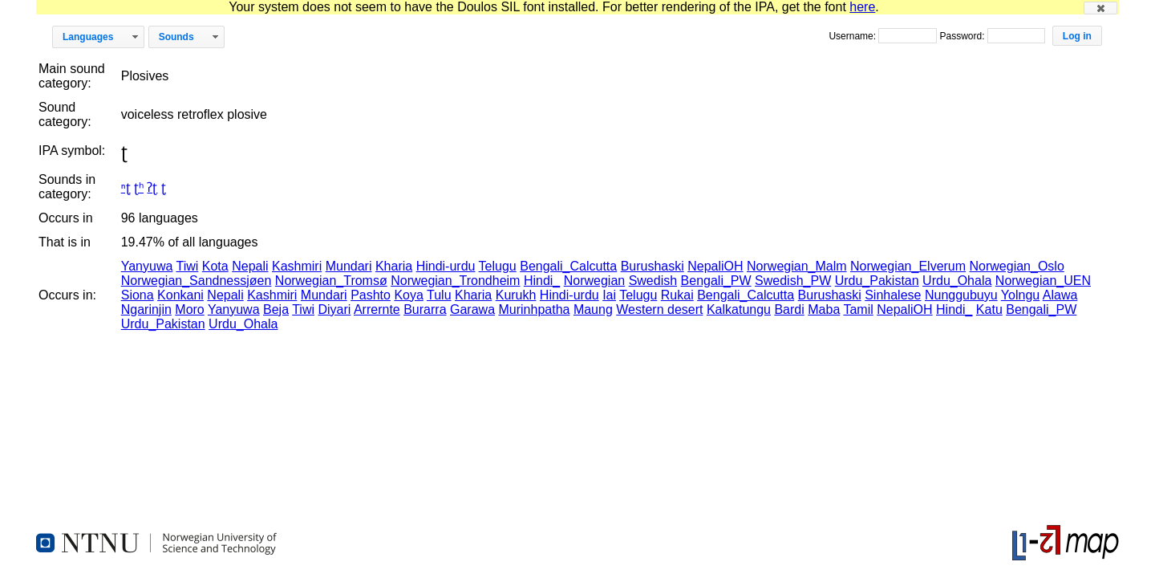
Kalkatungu (739, 309)
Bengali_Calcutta (568, 266)
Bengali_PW (716, 280)
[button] (1100, 8)
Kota (215, 266)
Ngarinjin (146, 309)
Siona (137, 295)
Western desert (659, 309)
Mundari (349, 266)
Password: (963, 36)
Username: (853, 36)
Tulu (439, 295)
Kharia (393, 266)
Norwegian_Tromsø (331, 280)
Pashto (371, 295)
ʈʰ (139, 187)
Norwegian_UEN (1043, 280)
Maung (593, 309)
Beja (276, 309)
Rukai (677, 295)
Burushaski (652, 266)
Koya (408, 295)
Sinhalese (893, 295)
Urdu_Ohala (956, 280)
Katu (989, 309)
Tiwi (187, 266)
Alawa (1060, 295)
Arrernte (377, 309)
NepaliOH (715, 266)
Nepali (250, 266)
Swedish (653, 280)
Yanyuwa (147, 266)
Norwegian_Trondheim (455, 280)
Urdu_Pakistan (877, 280)
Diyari (334, 309)
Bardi (789, 309)
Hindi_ (542, 280)
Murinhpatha (533, 309)
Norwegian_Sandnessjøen (196, 280)
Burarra (424, 309)
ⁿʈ (126, 187)
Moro (189, 309)
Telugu (498, 266)
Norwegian (594, 280)
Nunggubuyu (961, 295)
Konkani (180, 295)
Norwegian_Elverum (908, 266)
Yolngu (1020, 295)
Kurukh (516, 295)
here (862, 7)
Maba (824, 309)
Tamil (858, 309)
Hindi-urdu (446, 266)
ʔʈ (152, 187)
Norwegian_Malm (797, 266)
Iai (609, 295)
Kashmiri (297, 266)
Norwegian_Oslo (1017, 266)
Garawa (472, 309)
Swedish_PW (793, 280)
